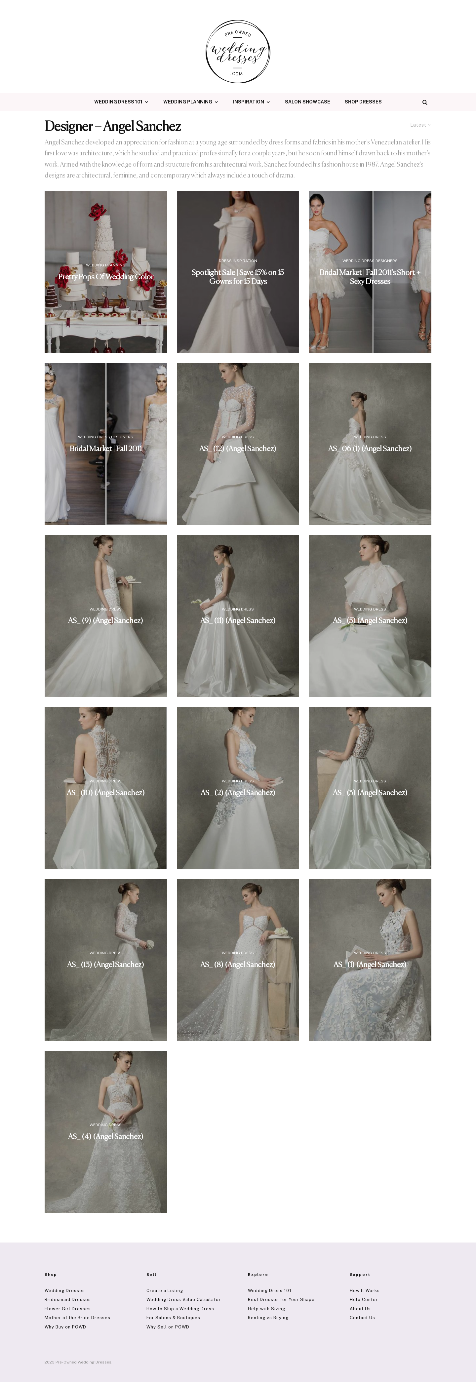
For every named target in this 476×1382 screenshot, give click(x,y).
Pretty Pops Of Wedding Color (105, 277)
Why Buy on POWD (65, 1326)
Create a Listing (164, 1290)
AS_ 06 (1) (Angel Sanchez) (370, 449)
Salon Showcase (307, 101)
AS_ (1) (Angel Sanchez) (370, 965)
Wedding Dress (238, 437)
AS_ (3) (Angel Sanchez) (370, 793)
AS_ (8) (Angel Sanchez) (237, 965)
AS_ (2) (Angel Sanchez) (238, 793)
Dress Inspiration (238, 260)
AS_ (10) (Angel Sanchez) (106, 793)
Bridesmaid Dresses (68, 1299)
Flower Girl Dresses (68, 1308)
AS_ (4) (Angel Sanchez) (105, 1137)
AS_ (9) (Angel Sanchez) (105, 621)
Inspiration (248, 101)
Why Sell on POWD (167, 1326)
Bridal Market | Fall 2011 (106, 449)
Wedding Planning (187, 101)
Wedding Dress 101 (118, 101)
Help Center (364, 1299)
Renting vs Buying (268, 1317)
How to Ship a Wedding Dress (180, 1308)
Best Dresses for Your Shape (281, 1299)
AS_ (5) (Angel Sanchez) (370, 621)
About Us (360, 1308)
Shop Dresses (363, 101)
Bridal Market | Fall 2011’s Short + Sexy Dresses (370, 277)
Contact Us (362, 1317)
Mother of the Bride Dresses (77, 1317)
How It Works (365, 1290)
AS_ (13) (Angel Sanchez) (105, 965)
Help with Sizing (266, 1308)
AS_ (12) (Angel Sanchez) (237, 449)
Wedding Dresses (65, 1290)
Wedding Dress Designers (370, 260)
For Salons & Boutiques (173, 1317)
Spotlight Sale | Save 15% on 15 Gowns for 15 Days (238, 277)
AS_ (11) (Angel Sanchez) (238, 621)
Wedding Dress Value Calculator (183, 1299)
